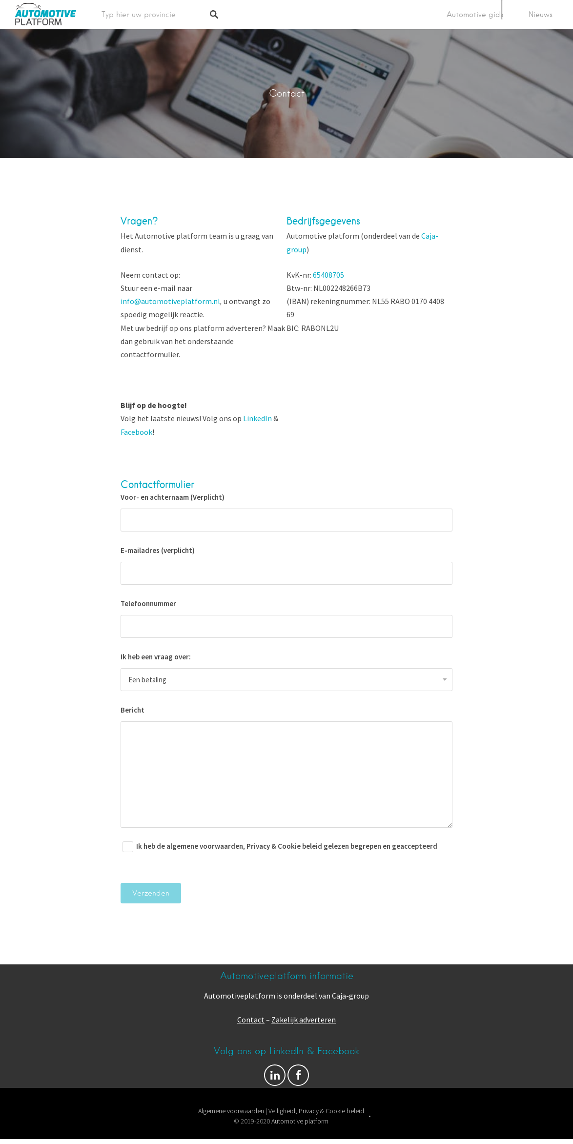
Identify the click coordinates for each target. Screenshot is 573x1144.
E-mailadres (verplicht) (286, 565)
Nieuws (541, 14)
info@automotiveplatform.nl (170, 301)
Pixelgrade (352, 1131)
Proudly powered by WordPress (249, 1131)
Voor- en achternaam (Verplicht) (286, 511)
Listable (317, 1131)
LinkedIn (257, 418)
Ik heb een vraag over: (286, 671)
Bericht (286, 766)
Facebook (136, 432)
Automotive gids (475, 14)
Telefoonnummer (286, 618)
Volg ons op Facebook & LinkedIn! (275, 1077)
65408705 (328, 275)
